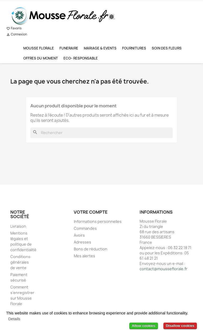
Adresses (82, 242)
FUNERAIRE (68, 48)
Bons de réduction (90, 248)
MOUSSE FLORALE (38, 48)
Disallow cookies (180, 326)
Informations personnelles (98, 221)
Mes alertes (84, 255)
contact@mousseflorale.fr (163, 268)
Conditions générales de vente (20, 262)
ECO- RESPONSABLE (80, 58)
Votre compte (91, 212)
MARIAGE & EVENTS (100, 48)
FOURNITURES (134, 48)
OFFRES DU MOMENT (40, 58)
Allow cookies (143, 326)
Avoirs (79, 235)
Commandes (85, 228)
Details (14, 319)
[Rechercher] (101, 132)
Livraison (18, 226)
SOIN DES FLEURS (167, 48)
